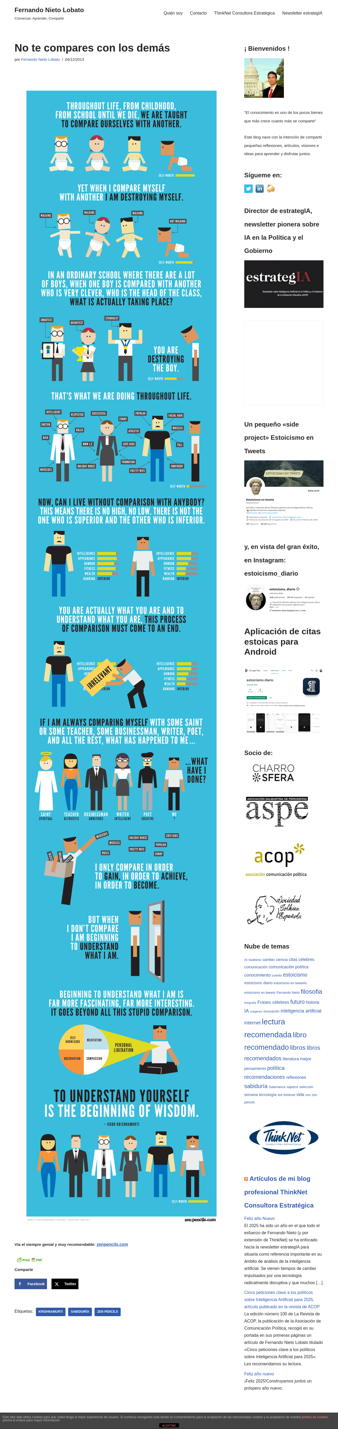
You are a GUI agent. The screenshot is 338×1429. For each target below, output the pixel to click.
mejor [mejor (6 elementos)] (305, 1059)
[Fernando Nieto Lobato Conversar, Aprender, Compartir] (49, 13)
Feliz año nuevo (259, 1375)
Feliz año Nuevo (259, 1219)
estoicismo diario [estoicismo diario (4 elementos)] (258, 983)
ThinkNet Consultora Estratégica (244, 13)
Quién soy (172, 13)
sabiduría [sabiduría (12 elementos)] (255, 1086)
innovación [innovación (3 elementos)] (272, 1012)
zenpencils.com (112, 1244)
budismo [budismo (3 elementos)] (254, 960)
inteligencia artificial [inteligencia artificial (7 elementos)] (301, 1011)
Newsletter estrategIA (302, 13)
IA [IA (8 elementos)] (246, 1011)
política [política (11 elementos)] (276, 1068)
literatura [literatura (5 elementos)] (291, 1059)
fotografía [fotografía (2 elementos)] (250, 1003)
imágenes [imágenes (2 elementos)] (256, 1011)
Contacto (198, 13)
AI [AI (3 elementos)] (245, 960)
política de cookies (315, 1417)
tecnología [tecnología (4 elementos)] (267, 1095)
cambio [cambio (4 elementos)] (268, 960)
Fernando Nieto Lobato (40, 59)
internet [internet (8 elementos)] (252, 1023)
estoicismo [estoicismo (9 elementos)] (295, 975)
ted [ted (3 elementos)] (280, 1095)
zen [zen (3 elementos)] (308, 1095)
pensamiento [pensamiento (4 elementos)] (255, 1069)
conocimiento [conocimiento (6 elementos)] (257, 975)
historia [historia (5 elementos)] (312, 1002)
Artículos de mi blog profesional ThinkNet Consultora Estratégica (279, 1193)
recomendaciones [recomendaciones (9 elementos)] (264, 1077)
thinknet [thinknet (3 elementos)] (289, 1095)
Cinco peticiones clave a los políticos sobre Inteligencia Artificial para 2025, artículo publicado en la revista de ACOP (282, 1300)
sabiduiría (80, 1312)
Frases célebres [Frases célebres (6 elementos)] (273, 1002)
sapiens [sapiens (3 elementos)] (292, 1087)
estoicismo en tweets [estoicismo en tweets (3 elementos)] (259, 993)
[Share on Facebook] (31, 1284)
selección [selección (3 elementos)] (306, 1087)
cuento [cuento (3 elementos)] (277, 976)
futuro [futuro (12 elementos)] (297, 1002)
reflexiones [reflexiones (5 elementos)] (296, 1077)
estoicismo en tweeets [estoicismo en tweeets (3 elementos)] (290, 983)
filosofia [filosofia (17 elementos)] (311, 991)
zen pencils (107, 1312)
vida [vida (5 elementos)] (300, 1095)
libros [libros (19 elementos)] (298, 1048)
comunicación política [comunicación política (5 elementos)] (288, 967)
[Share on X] (65, 1284)
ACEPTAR (169, 1425)
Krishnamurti (51, 1312)
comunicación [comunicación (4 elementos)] (255, 967)
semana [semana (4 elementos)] (251, 1095)
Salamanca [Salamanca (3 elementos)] (277, 1087)
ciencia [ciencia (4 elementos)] (282, 960)
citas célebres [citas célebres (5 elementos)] (301, 959)
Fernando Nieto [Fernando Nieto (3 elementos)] (287, 993)
